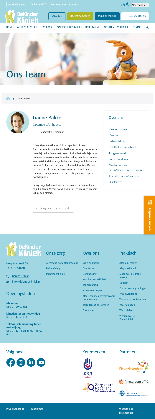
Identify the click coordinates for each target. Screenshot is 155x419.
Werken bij (122, 27)
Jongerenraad (117, 153)
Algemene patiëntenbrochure (62, 263)
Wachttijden (126, 310)
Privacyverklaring (128, 294)
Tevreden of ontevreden (124, 176)
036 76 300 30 (137, 16)
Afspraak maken (128, 263)
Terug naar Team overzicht (54, 208)
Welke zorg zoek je (27, 27)
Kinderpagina (92, 27)
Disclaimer (115, 182)
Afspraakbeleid (127, 268)
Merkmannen (126, 413)
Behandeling (117, 141)
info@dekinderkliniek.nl (26, 281)
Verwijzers (57, 16)
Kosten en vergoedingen (132, 288)
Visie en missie (118, 129)
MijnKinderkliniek (107, 16)
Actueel (108, 27)
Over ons (47, 27)
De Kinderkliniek (17, 4)
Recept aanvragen (80, 16)
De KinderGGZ (38, 4)
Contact (137, 27)
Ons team (115, 135)
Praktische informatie (68, 27)
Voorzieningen (127, 305)
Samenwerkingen (119, 159)
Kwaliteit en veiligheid (122, 147)
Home (9, 27)
